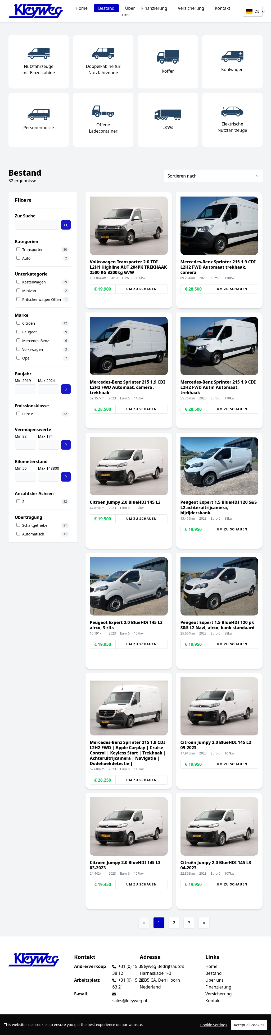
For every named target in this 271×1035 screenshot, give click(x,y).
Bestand (106, 8)
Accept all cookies (249, 1024)
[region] (135, 1024)
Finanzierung (154, 8)
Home (82, 8)
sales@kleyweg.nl (129, 1001)
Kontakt (222, 8)
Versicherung (191, 8)
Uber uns (128, 11)
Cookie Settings (213, 1024)
